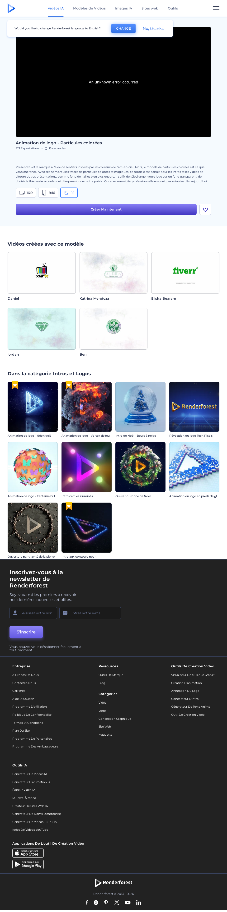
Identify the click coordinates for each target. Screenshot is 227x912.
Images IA (123, 8)
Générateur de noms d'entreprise (36, 814)
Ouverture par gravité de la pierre (31, 556)
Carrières (18, 690)
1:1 (69, 193)
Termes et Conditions (27, 722)
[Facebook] (87, 902)
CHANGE (123, 28)
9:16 (48, 193)
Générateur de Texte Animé (190, 706)
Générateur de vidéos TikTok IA (34, 822)
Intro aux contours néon (78, 556)
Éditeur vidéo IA (23, 790)
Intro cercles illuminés (77, 496)
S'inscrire (26, 632)
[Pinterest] (106, 902)
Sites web (150, 8)
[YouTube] (128, 902)
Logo (102, 710)
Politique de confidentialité (32, 714)
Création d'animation (186, 683)
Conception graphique (115, 718)
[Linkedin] (138, 902)
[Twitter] (116, 902)
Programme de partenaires (32, 738)
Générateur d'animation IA (31, 782)
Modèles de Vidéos (89, 8)
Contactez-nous (24, 683)
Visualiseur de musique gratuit (193, 675)
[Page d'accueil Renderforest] (11, 8)
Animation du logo (185, 690)
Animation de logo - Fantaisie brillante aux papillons (44, 496)
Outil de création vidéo (188, 714)
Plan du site (21, 730)
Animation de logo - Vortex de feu (85, 435)
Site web (105, 726)
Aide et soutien (23, 699)
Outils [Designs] (173, 8)
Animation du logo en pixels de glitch (195, 496)
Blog (102, 683)
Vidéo (103, 702)
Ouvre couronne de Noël (133, 496)
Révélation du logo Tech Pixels (191, 435)
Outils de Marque (111, 675)
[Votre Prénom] (33, 613)
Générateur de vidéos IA (29, 774)
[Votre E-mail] (90, 613)
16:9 (26, 193)
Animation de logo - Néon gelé (29, 435)
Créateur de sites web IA (30, 806)
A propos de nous (25, 675)
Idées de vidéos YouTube (30, 829)
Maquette (105, 734)
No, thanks (153, 28)
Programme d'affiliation (29, 706)
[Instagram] (96, 902)
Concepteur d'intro (185, 699)
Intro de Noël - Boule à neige (135, 435)
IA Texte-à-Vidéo (24, 798)
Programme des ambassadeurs (35, 746)
